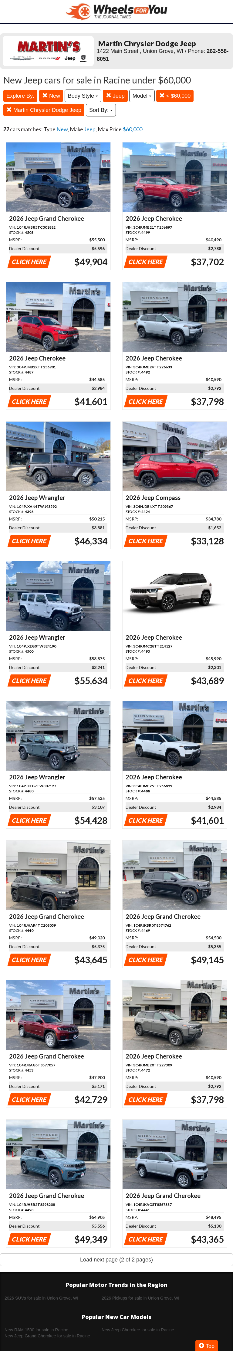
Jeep (115, 96)
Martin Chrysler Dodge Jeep (43, 110)
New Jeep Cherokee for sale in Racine (138, 1329)
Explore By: (20, 96)
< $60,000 (175, 96)
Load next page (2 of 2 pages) (116, 1260)
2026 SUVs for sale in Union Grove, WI (41, 1298)
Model (142, 96)
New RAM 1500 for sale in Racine (36, 1329)
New (51, 96)
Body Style (83, 96)
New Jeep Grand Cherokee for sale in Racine (47, 1335)
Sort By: (101, 110)
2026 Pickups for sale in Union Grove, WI (140, 1298)
